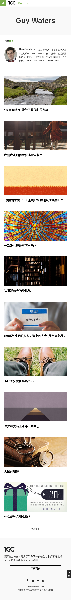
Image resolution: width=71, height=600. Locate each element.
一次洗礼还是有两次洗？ (20, 245)
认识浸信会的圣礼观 (17, 290)
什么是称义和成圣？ (17, 516)
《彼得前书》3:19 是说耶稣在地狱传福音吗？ (33, 200)
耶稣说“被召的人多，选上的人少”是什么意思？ (35, 336)
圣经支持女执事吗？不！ (20, 381)
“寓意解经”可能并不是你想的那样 (26, 110)
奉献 (43, 586)
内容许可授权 (33, 586)
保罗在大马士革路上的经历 (21, 426)
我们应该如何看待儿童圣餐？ (23, 155)
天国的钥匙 (11, 471)
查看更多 (35, 529)
